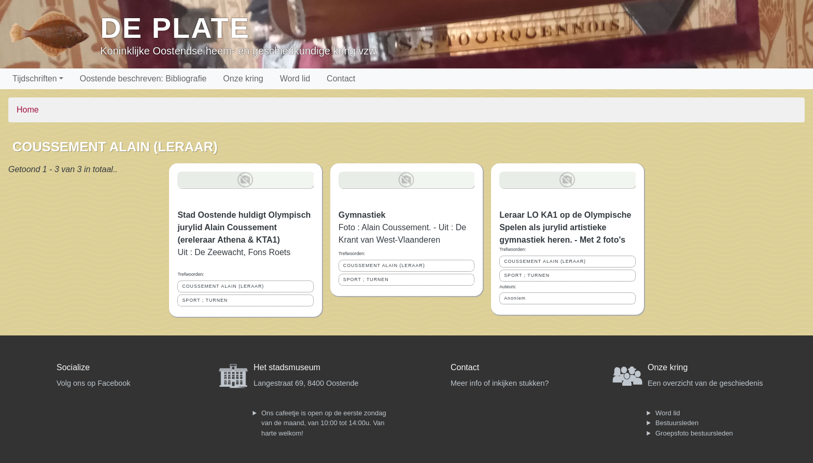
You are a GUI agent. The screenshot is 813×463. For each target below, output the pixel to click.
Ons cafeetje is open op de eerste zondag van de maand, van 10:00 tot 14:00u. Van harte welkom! (323, 423)
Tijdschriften (34, 78)
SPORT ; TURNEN (205, 300)
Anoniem (515, 298)
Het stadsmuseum (287, 367)
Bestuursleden (676, 423)
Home (28, 109)
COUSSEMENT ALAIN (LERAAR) (223, 286)
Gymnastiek (362, 215)
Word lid (295, 78)
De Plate (175, 27)
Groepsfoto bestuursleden (694, 433)
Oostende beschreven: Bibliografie (143, 78)
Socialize (73, 367)
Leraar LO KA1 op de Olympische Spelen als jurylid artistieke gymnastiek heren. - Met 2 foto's (565, 227)
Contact (341, 78)
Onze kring (243, 78)
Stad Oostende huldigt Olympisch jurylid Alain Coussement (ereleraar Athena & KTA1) (244, 227)
